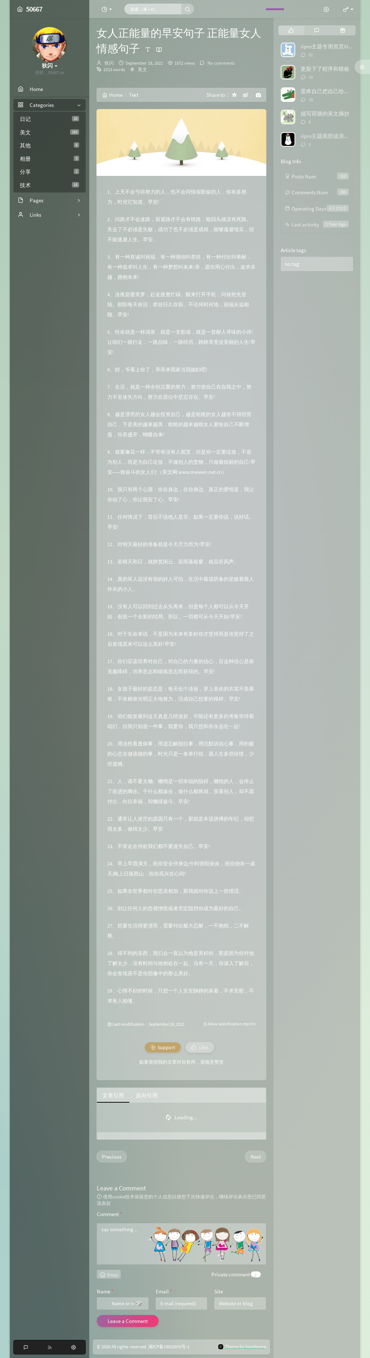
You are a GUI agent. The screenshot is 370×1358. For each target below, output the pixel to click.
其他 (49, 145)
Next (255, 1156)
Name (105, 1291)
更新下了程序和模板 (325, 68)
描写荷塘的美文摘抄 (325, 113)
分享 (49, 171)
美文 (49, 132)
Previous (111, 1156)
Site (218, 1291)
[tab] (291, 30)
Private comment (230, 1274)
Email (164, 1291)
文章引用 (113, 1095)
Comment (109, 1214)
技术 (49, 185)
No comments (220, 63)
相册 (49, 158)
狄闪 (109, 63)
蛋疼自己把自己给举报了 (330, 91)
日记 (49, 119)
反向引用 (147, 1095)
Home (112, 94)
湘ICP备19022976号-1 (168, 1347)
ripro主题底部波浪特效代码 (333, 136)
